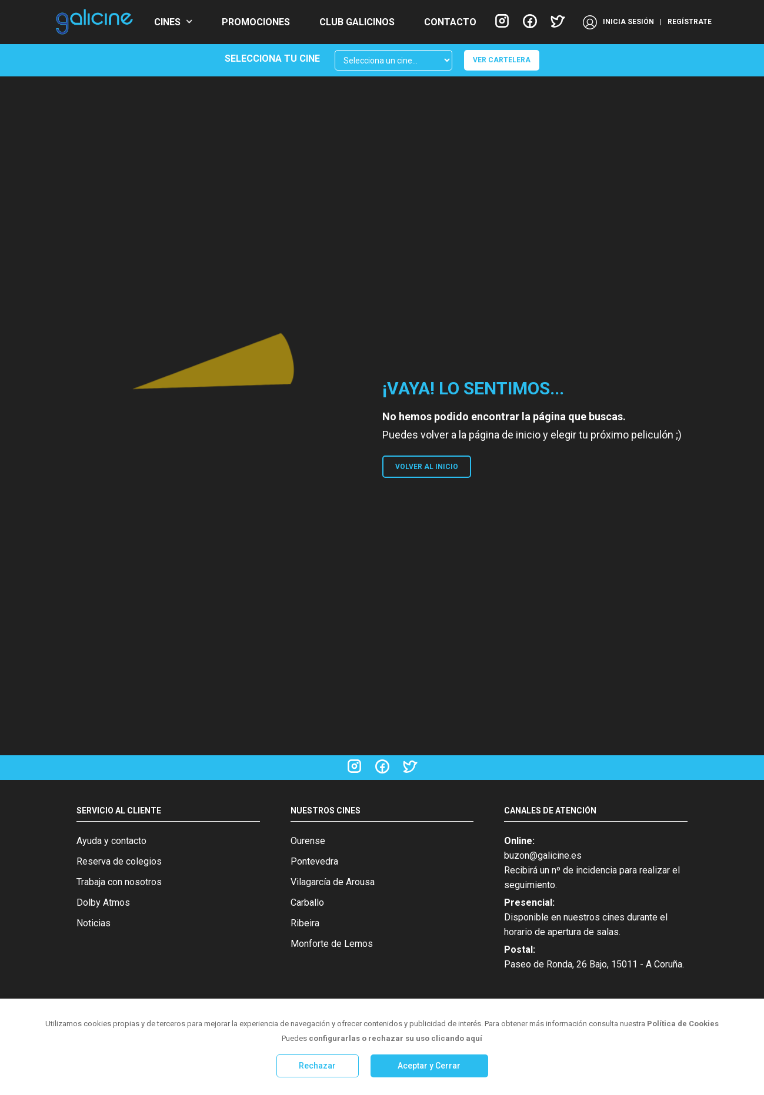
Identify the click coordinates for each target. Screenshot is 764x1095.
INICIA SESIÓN (628, 22)
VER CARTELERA (502, 60)
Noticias (93, 923)
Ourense (308, 840)
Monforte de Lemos (332, 943)
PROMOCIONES (256, 22)
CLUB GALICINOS (357, 22)
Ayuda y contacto (111, 840)
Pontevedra (314, 861)
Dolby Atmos (103, 902)
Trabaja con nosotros (119, 882)
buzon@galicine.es (543, 855)
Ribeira (305, 923)
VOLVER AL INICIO (426, 467)
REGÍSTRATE (690, 22)
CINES (167, 22)
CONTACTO (450, 22)
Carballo (307, 902)
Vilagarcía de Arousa (333, 882)
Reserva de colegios (119, 861)
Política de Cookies (683, 1023)
